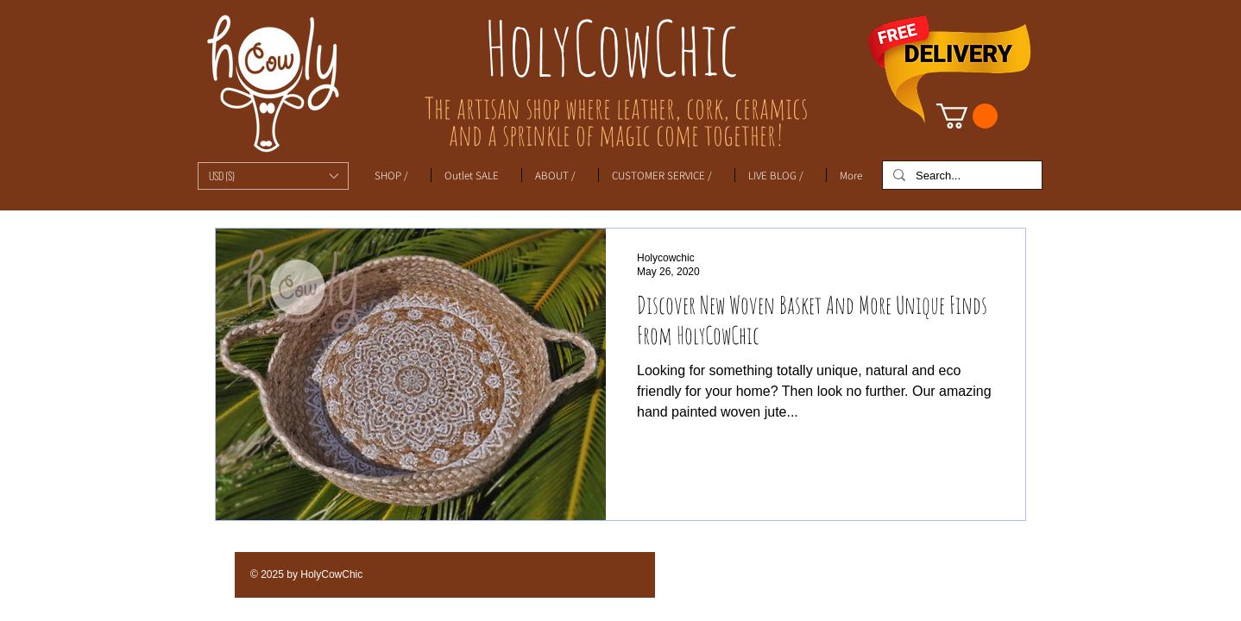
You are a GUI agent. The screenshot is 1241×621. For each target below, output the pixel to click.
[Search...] (960, 176)
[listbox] (273, 176)
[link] (967, 116)
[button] (273, 176)
